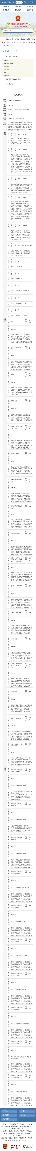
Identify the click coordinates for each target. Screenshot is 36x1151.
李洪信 (11, 225)
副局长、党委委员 (22, 149)
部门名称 (4, 100)
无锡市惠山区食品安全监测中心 (16, 804)
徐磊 (30, 872)
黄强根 (30, 665)
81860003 (13, 914)
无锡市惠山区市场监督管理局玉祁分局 (16, 974)
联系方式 (4, 114)
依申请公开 (9, 84)
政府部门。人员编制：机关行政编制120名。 (19, 109)
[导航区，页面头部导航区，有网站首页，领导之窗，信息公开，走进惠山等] (18, 8)
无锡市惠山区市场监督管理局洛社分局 (16, 1042)
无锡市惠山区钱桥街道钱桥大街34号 (20, 1023)
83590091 (13, 567)
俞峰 (30, 454)
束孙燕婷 (30, 321)
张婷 (30, 348)
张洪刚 (30, 559)
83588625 (13, 673)
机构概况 (9, 45)
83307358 (13, 1050)
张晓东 (11, 310)
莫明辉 (11, 245)
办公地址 (4, 118)
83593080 (13, 408)
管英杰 (11, 179)
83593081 (13, 778)
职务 (15, 134)
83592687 (13, 382)
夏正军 (30, 1076)
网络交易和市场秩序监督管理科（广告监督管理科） (16, 506)
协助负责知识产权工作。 (17, 266)
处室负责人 (26, 321)
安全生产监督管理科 (16, 718)
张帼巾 (30, 906)
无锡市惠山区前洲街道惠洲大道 (19, 955)
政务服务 (18, 10)
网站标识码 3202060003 (17, 1138)
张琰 (30, 639)
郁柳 (11, 197)
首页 (16, 39)
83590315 (13, 752)
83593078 (10, 114)
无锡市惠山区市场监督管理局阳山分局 (16, 1076)
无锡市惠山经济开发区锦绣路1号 (16, 118)
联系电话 (8, 329)
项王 (30, 612)
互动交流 (6, 10)
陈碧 (30, 1008)
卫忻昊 (30, 838)
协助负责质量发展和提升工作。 (19, 303)
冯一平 (11, 285)
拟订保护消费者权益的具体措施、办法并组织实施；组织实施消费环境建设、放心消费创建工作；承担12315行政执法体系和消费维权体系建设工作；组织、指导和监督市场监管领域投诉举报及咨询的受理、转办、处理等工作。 (21, 761)
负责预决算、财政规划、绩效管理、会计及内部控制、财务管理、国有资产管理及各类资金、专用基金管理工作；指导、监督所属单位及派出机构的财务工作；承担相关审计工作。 (21, 391)
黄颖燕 (30, 401)
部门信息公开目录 (29, 42)
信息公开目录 (11, 51)
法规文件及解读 (9, 63)
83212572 (13, 1016)
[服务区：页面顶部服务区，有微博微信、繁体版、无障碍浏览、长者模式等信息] (18, 2)
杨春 (30, 506)
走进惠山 (30, 6)
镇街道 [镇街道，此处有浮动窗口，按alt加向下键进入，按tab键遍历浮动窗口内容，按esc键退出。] (23, 1115)
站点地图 (4, 1138)
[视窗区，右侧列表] (18, 598)
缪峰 (30, 533)
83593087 (13, 514)
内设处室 (4, 320)
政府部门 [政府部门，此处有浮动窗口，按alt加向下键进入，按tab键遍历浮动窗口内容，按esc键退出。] (6, 1115)
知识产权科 (14, 692)
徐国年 (30, 770)
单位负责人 (26, 770)
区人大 (5, 1111)
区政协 (23, 1111)
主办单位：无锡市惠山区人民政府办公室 (15, 1131)
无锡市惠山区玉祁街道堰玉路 (18, 989)
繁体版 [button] (4, 2)
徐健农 (11, 273)
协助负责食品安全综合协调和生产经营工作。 (21, 291)
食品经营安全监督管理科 (16, 586)
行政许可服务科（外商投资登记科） (16, 427)
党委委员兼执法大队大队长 (25, 245)
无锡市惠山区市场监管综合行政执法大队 (16, 770)
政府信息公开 (16, 42)
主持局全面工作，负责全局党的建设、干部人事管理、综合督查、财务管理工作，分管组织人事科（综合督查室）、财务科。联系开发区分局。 (21, 141)
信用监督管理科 (15, 454)
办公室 (12, 321)
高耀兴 (11, 261)
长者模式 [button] (19, 2)
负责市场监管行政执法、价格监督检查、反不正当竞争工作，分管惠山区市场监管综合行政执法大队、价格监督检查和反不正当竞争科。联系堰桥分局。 (21, 253)
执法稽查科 (14, 639)
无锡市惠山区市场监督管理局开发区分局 (16, 872)
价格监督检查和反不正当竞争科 (16, 480)
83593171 (13, 435)
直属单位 (4, 769)
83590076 (13, 593)
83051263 (13, 1084)
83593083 (13, 461)
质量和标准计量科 (15, 533)
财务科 (12, 374)
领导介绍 (4, 133)
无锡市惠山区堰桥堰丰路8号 (18, 921)
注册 (25, 2)
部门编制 (4, 109)
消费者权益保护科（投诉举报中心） (16, 744)
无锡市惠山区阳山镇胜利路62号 (19, 1091)
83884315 (13, 982)
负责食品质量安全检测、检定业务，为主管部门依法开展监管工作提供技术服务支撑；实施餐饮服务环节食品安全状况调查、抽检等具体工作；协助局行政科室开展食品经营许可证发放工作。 (21, 829)
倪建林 (11, 149)
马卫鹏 (30, 718)
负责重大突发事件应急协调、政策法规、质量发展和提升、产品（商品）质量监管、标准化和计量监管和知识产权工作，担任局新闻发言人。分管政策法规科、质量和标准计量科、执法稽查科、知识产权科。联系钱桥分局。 (21, 235)
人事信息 (6, 75)
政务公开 (18, 6)
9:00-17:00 (10, 105)
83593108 (13, 646)
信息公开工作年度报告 (13, 79)
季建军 (11, 298)
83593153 (13, 699)
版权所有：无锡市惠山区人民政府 (13, 1124)
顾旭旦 (30, 586)
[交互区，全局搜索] (18, 31)
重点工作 (6, 72)
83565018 (13, 880)
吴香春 (30, 427)
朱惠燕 (30, 744)
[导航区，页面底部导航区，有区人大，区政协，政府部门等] (18, 1116)
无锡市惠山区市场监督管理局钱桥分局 (16, 1008)
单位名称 (8, 771)
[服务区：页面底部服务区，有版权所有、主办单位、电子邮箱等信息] (18, 1136)
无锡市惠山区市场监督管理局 (15, 101)
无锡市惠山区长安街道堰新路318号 (20, 887)
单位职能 (8, 795)
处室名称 (8, 322)
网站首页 (6, 6)
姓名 (8, 134)
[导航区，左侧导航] (18, 68)
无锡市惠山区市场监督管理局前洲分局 (16, 940)
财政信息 (6, 69)
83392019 (13, 948)
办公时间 (4, 105)
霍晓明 (30, 1042)
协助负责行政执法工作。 (17, 278)
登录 (31, 2)
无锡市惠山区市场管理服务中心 (16, 838)
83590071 (13, 541)
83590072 (13, 846)
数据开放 (30, 10)
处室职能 (8, 337)
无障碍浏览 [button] (10, 2)
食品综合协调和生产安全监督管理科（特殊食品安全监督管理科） (16, 559)
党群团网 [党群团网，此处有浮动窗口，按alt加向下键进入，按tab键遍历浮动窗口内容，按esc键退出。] (6, 1119)
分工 (8, 141)
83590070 (13, 488)
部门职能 (4, 123)
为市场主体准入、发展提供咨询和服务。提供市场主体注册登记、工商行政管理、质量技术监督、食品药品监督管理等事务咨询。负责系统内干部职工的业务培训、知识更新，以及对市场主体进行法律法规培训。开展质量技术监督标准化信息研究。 (21, 863)
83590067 (13, 620)
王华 (11, 134)
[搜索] (31, 31)
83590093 (13, 355)
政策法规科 (14, 401)
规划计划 (6, 66)
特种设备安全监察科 (16, 612)
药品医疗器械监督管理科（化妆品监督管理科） (16, 665)
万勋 (30, 804)
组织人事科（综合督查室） (16, 348)
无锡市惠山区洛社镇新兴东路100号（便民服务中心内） (21, 1057)
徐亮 (30, 692)
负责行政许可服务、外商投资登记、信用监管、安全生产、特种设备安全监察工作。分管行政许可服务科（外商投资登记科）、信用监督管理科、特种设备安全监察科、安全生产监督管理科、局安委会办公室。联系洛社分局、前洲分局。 (21, 188)
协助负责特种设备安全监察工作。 (19, 315)
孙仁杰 (30, 480)
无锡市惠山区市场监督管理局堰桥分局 (16, 906)
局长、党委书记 (22, 134)
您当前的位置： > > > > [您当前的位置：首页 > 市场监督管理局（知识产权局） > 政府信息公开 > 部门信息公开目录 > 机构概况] (19, 42)
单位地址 (8, 786)
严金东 (30, 940)
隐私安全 (20, 1133)
